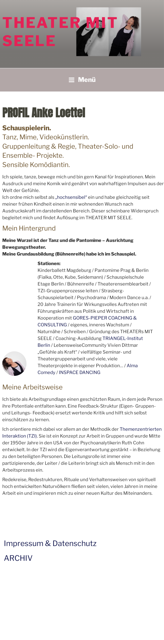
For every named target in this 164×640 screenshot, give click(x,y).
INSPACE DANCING (79, 372)
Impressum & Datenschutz (50, 543)
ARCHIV (18, 558)
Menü (82, 80)
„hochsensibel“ (71, 197)
